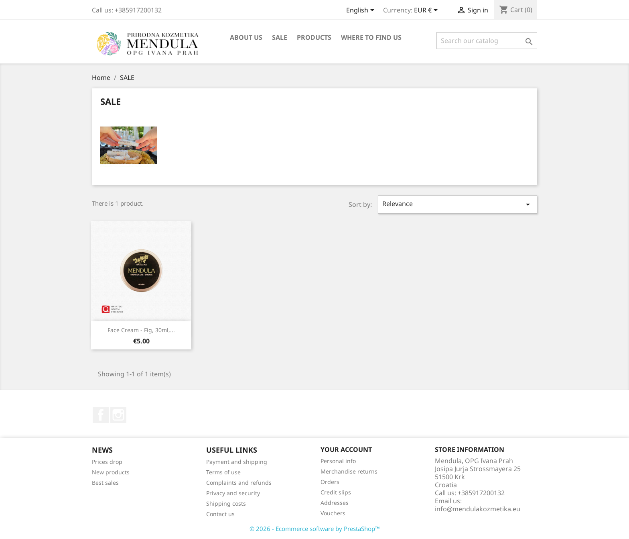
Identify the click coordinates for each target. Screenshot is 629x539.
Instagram (118, 415)
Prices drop (107, 462)
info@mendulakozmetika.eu (477, 508)
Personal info (338, 461)
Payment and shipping (236, 462)
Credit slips (336, 492)
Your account (346, 449)
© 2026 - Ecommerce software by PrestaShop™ (315, 529)
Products (314, 37)
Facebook (101, 415)
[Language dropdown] (361, 11)
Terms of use (223, 472)
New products (111, 472)
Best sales (105, 482)
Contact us (220, 514)
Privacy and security (233, 493)
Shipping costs (226, 503)
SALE (279, 37)
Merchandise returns (349, 471)
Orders (330, 482)
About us (246, 37)
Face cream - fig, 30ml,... (141, 330)
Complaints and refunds (239, 482)
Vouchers (333, 513)
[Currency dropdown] (427, 11)
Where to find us (371, 37)
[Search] (486, 40)
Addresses (335, 502)
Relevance (457, 204)
